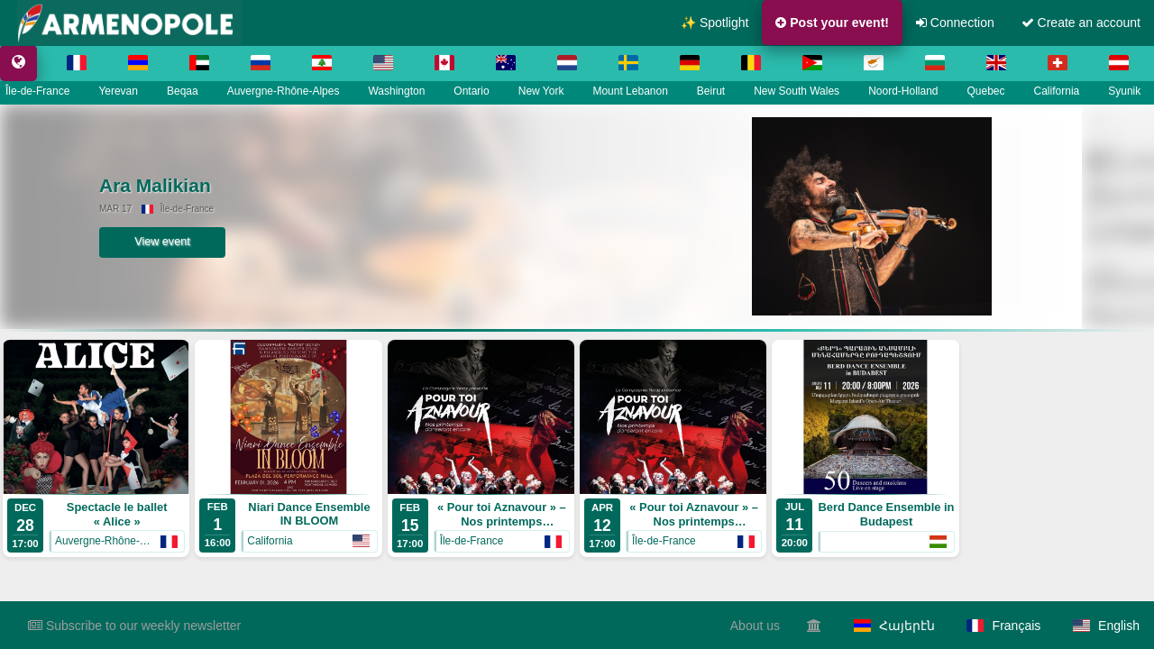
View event (197, 241)
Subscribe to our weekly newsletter (134, 625)
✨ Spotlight (714, 22)
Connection (955, 22)
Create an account (1080, 22)
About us (755, 625)
